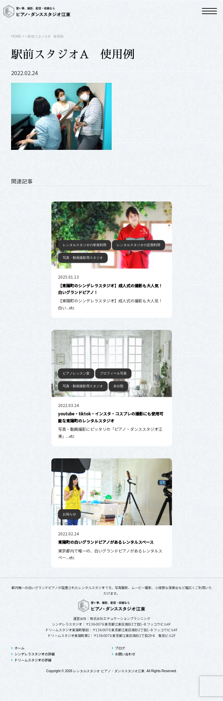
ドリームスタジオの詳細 (31, 659)
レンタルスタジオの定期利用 (138, 245)
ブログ (118, 647)
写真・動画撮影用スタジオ (83, 257)
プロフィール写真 (113, 373)
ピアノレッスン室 (76, 373)
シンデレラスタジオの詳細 (33, 653)
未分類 (118, 386)
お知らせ (69, 514)
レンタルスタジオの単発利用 (84, 245)
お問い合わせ (123, 653)
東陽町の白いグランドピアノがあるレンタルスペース (106, 542)
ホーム (17, 647)
